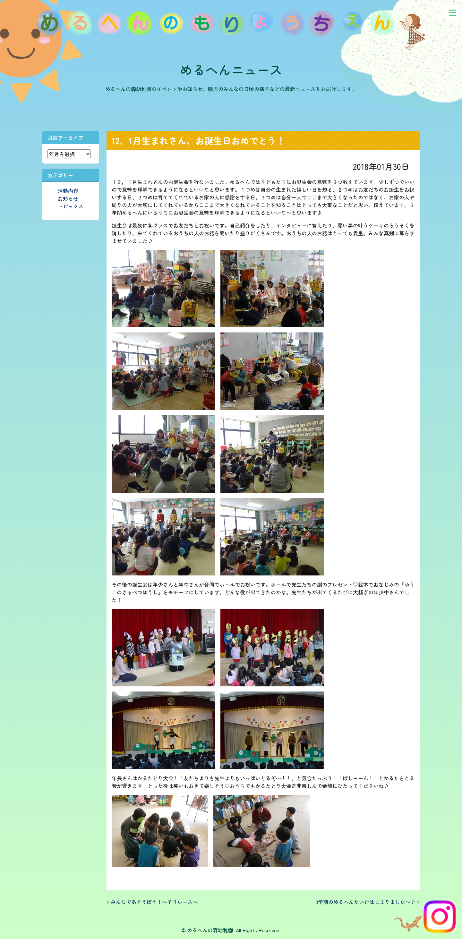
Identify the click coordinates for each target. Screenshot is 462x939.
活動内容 (68, 191)
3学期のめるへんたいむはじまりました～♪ (365, 902)
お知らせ (68, 198)
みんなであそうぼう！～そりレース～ (154, 902)
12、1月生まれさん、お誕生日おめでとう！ (198, 140)
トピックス (70, 206)
